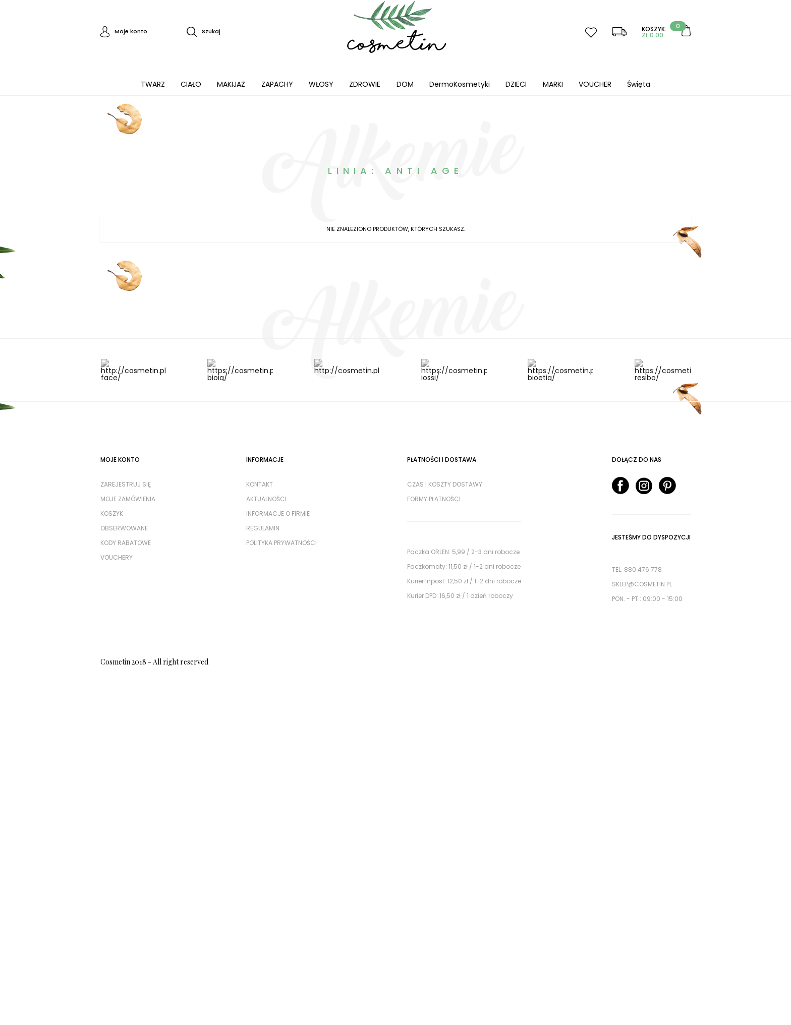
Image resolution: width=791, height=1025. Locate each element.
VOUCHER (595, 84)
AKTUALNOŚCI (266, 499)
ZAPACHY (277, 84)
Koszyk (111, 513)
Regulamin (262, 528)
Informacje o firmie (278, 513)
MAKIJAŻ (231, 84)
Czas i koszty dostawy (444, 484)
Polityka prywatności (281, 542)
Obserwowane (124, 528)
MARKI (553, 84)
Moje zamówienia (127, 499)
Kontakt (259, 484)
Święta (638, 84)
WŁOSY (321, 84)
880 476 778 (643, 569)
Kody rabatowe (125, 542)
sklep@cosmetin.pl (642, 584)
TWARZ (153, 84)
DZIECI (516, 84)
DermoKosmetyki (459, 84)
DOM (405, 84)
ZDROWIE (364, 84)
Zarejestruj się (125, 484)
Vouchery (116, 557)
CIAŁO (191, 84)
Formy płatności (434, 499)
